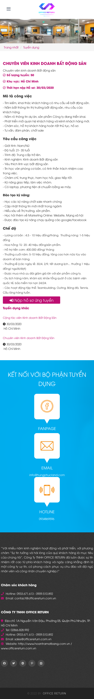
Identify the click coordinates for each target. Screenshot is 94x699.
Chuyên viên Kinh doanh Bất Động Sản (28, 338)
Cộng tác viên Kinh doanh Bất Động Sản (30, 317)
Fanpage (47, 428)
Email (47, 467)
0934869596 (46, 519)
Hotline (47, 511)
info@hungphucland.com (47, 475)
